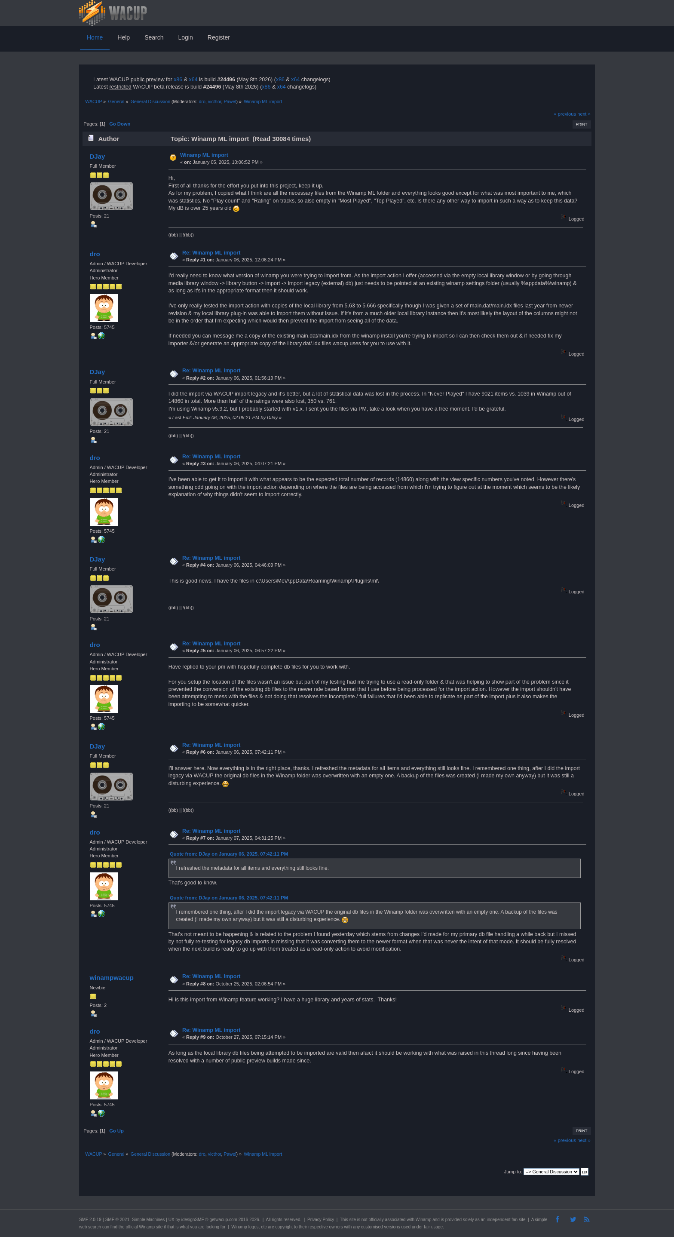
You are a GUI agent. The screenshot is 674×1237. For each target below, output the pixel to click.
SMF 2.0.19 (90, 1219)
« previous (565, 114)
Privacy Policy (320, 1219)
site (352, 1219)
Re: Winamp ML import (211, 253)
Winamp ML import (204, 155)
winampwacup (111, 977)
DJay (97, 156)
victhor (214, 101)
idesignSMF (192, 1219)
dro (202, 101)
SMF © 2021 (117, 1219)
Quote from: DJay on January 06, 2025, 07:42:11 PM (229, 853)
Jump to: (513, 1171)
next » (584, 114)
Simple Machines (148, 1219)
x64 (193, 80)
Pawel (230, 101)
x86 (178, 80)
